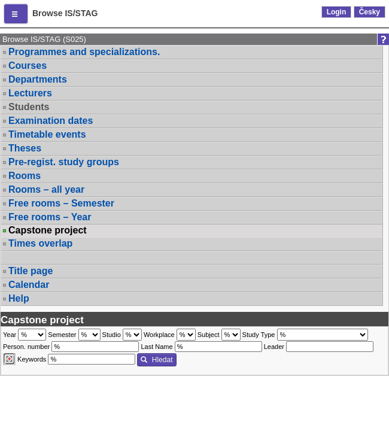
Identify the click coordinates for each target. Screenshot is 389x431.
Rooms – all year (46, 189)
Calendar (28, 285)
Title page (30, 271)
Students (28, 107)
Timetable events (47, 134)
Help (18, 298)
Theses (24, 148)
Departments (37, 79)
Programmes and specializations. (84, 52)
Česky (369, 12)
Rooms (24, 176)
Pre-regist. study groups (63, 162)
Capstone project (47, 230)
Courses (27, 65)
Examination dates (50, 121)
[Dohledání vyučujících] (9, 359)
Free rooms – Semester (61, 203)
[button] (16, 14)
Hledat (156, 360)
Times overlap (40, 243)
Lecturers (30, 93)
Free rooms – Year (49, 217)
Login (337, 12)
